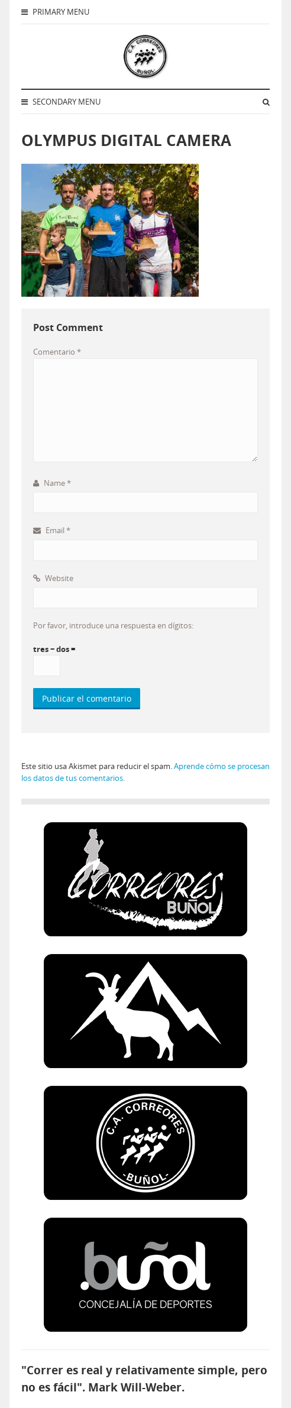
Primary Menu (55, 12)
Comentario (57, 351)
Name (52, 483)
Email (51, 530)
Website (53, 578)
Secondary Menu (61, 101)
